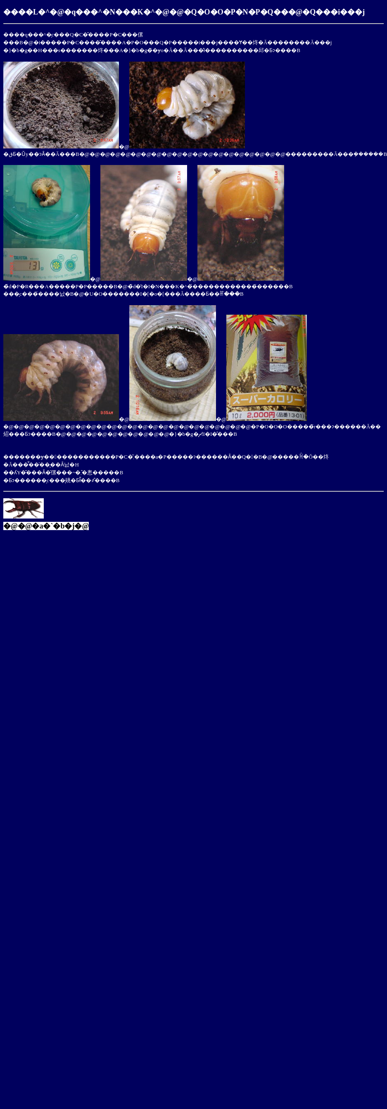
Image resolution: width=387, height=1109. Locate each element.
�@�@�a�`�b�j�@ (46, 526)
